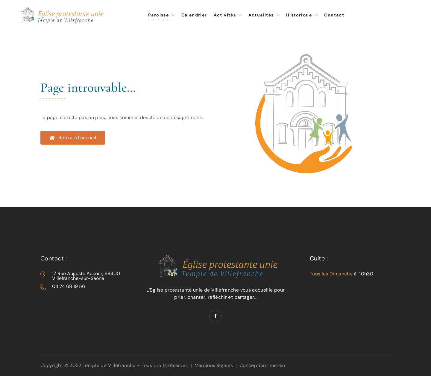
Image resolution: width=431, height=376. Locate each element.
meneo (277, 365)
